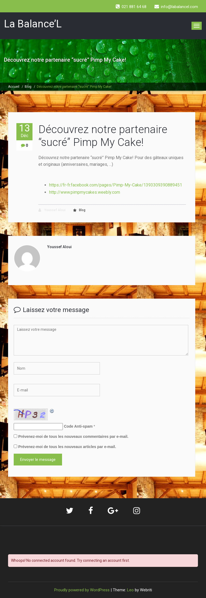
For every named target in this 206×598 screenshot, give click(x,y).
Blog (28, 87)
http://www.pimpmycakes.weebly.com (84, 192)
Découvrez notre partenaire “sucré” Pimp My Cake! (74, 87)
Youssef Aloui (52, 210)
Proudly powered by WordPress (82, 590)
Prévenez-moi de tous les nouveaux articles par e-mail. (67, 447)
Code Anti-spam (78, 426)
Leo (130, 590)
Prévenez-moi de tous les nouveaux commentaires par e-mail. (73, 436)
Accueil (13, 87)
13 (24, 130)
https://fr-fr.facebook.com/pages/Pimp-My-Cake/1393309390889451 (116, 185)
